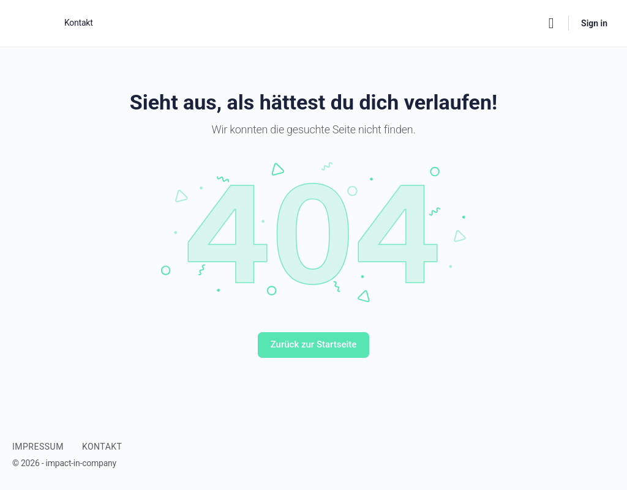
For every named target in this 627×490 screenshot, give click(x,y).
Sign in (594, 23)
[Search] (551, 23)
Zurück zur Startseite (314, 344)
